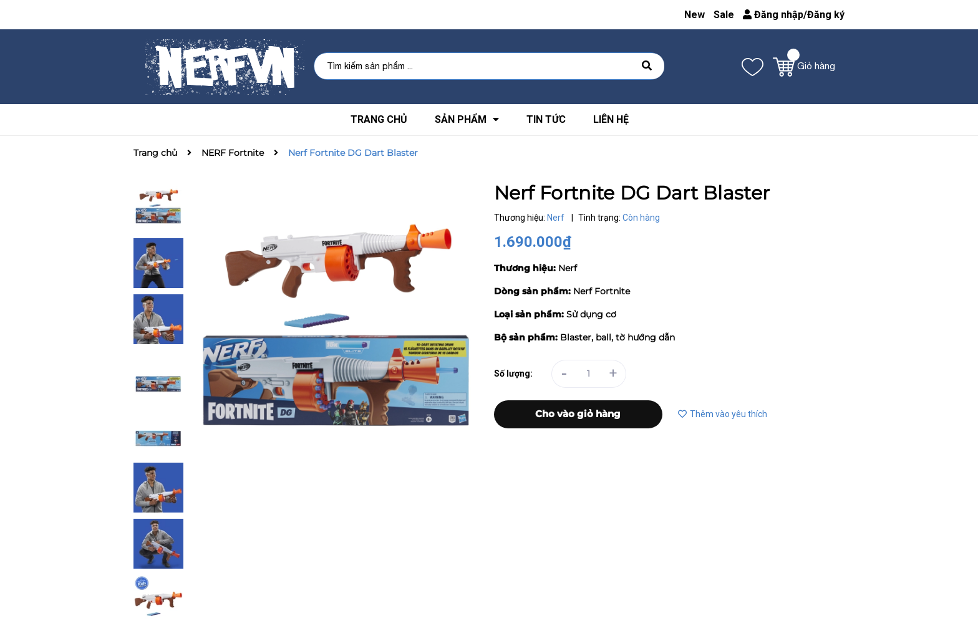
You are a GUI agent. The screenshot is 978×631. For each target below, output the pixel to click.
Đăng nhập (773, 15)
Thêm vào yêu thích (722, 414)
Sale (724, 15)
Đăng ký (826, 15)
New (694, 15)
